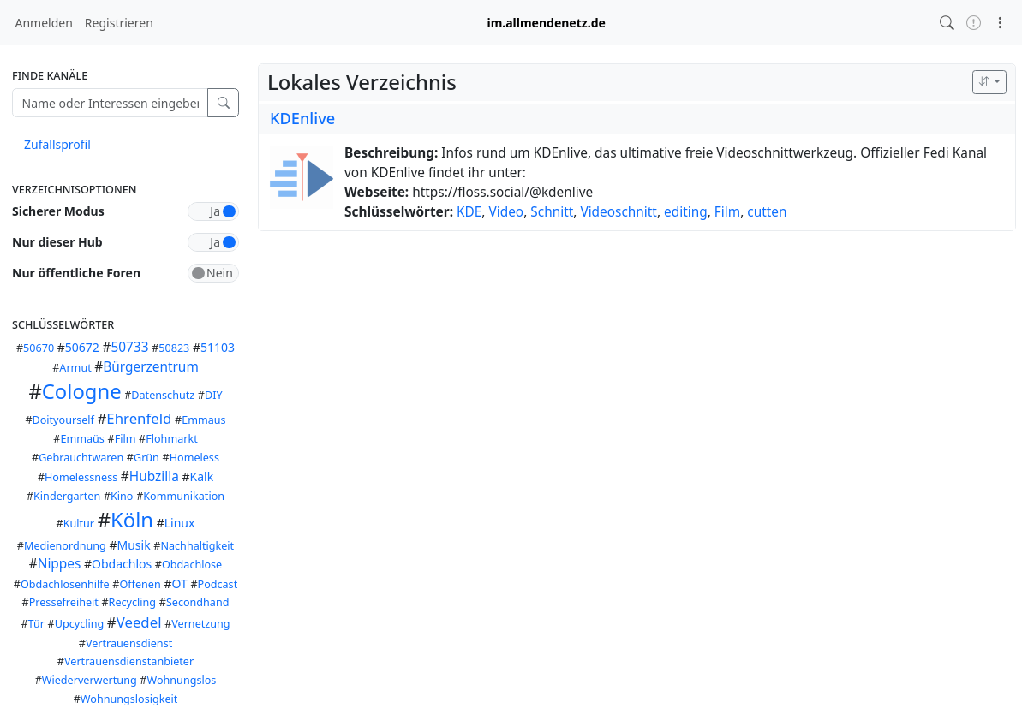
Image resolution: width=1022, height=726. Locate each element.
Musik (133, 545)
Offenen (139, 584)
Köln (132, 519)
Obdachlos (122, 564)
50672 (82, 347)
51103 (217, 347)
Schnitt (551, 212)
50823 (173, 348)
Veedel (139, 622)
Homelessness (81, 477)
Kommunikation (183, 496)
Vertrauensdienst (129, 643)
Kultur (78, 523)
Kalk (202, 476)
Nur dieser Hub (57, 242)
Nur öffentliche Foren (76, 273)
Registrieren (119, 23)
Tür (36, 623)
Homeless (194, 457)
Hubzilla (154, 476)
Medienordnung (65, 546)
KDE (469, 212)
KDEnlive (302, 118)
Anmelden (44, 23)
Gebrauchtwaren (81, 457)
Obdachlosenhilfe (65, 584)
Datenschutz (162, 395)
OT (179, 583)
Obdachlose (192, 564)
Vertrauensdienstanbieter (129, 661)
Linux (179, 523)
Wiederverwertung (89, 680)
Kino (122, 496)
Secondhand (198, 602)
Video (505, 212)
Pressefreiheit (64, 602)
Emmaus (203, 420)
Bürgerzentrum (150, 367)
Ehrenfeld (138, 418)
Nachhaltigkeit (197, 546)
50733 (129, 347)
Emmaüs (82, 438)
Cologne (82, 391)
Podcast (218, 584)
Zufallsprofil (57, 144)
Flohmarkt (172, 438)
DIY (214, 395)
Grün (146, 457)
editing (686, 212)
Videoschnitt (618, 212)
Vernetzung (200, 623)
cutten (766, 212)
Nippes (59, 564)
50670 (38, 348)
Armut (75, 367)
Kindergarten (66, 496)
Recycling (132, 602)
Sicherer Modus (58, 211)
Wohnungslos (181, 680)
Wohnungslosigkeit (129, 699)
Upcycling (80, 623)
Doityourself (63, 420)
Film (125, 438)
